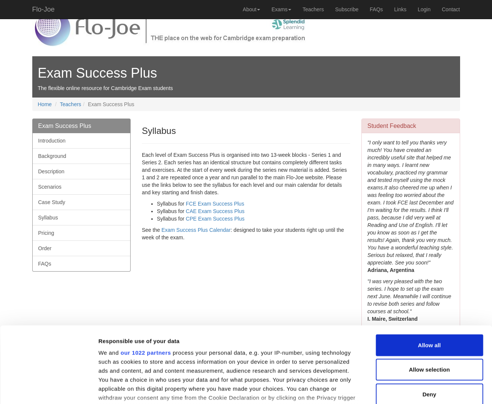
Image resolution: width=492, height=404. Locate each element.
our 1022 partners (145, 297)
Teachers (313, 9)
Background (52, 156)
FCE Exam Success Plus (215, 204)
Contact (451, 9)
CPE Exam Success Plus (215, 219)
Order (45, 248)
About (251, 9)
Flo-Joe (43, 9)
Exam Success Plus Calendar (195, 230)
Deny (429, 338)
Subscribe (346, 9)
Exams (281, 9)
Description (51, 171)
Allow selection (429, 314)
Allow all (429, 289)
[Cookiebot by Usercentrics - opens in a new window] (48, 389)
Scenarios (50, 187)
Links (400, 9)
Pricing (46, 233)
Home (45, 104)
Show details (393, 389)
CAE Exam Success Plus (215, 211)
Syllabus (48, 218)
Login (424, 9)
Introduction (52, 141)
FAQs (376, 9)
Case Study (51, 202)
